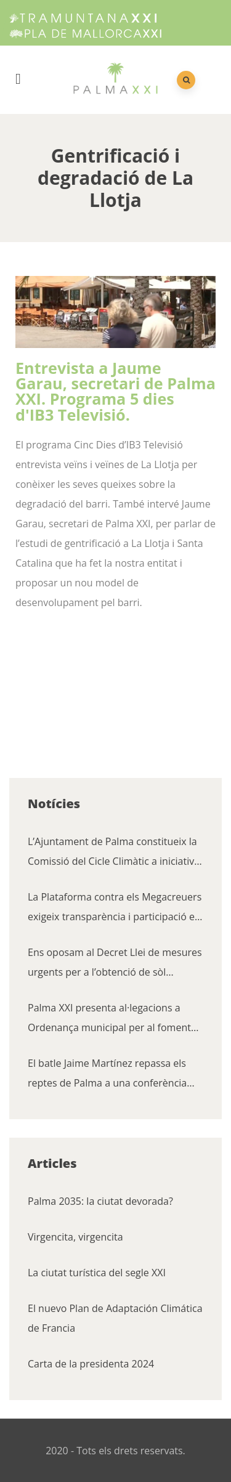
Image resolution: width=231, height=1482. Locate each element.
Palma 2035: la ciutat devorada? (100, 1201)
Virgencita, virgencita (75, 1237)
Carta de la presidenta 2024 (91, 1364)
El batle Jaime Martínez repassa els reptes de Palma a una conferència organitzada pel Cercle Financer (107, 1074)
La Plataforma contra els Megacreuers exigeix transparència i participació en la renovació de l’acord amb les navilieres (114, 908)
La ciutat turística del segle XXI (97, 1272)
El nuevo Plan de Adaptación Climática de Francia (115, 1318)
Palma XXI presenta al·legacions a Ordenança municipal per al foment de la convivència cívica (109, 1019)
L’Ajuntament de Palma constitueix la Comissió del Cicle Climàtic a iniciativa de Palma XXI (114, 853)
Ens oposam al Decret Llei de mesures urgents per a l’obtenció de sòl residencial (115, 963)
